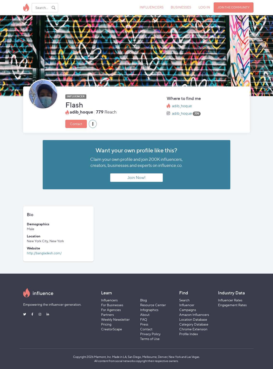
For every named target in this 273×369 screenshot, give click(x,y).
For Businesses (112, 305)
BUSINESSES (181, 7)
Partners (107, 314)
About (145, 314)
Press (144, 324)
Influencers (109, 300)
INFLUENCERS (152, 7)
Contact (76, 124)
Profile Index (188, 334)
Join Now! (136, 177)
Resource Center (153, 305)
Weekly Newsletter (115, 319)
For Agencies (111, 310)
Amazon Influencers (194, 314)
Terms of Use (150, 339)
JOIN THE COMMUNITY (234, 7)
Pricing (106, 324)
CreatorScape (111, 329)
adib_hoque (182, 106)
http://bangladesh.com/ (44, 253)
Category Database (193, 324)
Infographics (149, 310)
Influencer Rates (230, 300)
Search (184, 300)
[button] (93, 124)
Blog (143, 300)
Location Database (193, 319)
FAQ (143, 319)
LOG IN (204, 7)
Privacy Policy (150, 334)
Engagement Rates (232, 305)
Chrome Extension (193, 329)
